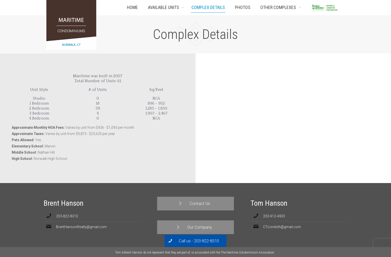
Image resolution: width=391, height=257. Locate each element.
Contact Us (337, 7)
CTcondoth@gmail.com (282, 227)
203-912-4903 (274, 216)
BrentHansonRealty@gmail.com (81, 227)
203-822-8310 (67, 216)
